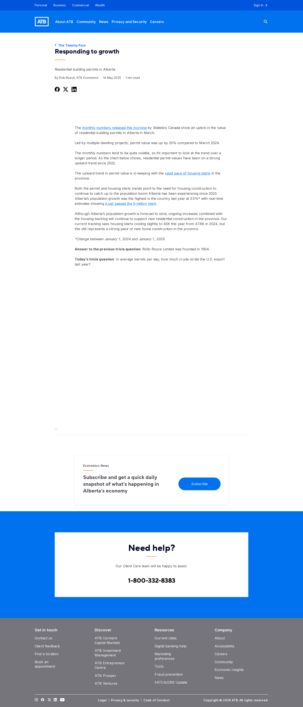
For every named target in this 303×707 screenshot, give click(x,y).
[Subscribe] (199, 484)
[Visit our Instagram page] (36, 700)
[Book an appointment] (45, 664)
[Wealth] (100, 5)
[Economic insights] (229, 670)
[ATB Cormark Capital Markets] (107, 640)
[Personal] (39, 5)
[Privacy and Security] (129, 22)
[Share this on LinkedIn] (74, 89)
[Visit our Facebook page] (43, 700)
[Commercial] (80, 5)
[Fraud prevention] (169, 674)
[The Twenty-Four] (151, 45)
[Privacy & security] (125, 700)
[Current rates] (166, 638)
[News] (104, 22)
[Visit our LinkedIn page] (55, 700)
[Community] (86, 22)
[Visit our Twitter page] (49, 700)
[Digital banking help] (170, 646)
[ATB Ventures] (106, 683)
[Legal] (102, 700)
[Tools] (159, 666)
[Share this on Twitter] (65, 89)
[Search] (269, 22)
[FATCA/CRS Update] (171, 682)
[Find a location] (46, 654)
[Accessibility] (224, 646)
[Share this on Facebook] (57, 89)
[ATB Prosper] (105, 675)
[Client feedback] (47, 646)
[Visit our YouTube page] (61, 700)
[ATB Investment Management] (108, 652)
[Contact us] (43, 638)
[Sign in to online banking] (262, 5)
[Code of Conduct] (157, 700)
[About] (220, 638)
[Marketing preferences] (165, 656)
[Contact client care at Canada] (151, 581)
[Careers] (157, 22)
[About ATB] (64, 22)
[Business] (59, 5)
